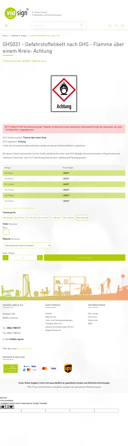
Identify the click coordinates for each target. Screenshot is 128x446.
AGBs (90, 323)
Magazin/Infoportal (53, 330)
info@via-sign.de (16, 339)
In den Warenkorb (84, 257)
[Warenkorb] (122, 25)
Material (6, 238)
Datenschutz (93, 320)
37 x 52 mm (31, 217)
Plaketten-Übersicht (53, 323)
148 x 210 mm (81, 217)
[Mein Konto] (116, 25)
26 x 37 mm (19, 217)
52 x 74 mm (42, 217)
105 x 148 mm (68, 217)
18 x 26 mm (7, 217)
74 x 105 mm (55, 217)
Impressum (92, 317)
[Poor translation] (9, 407)
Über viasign (93, 313)
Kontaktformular (25, 348)
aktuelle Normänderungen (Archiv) (59, 327)
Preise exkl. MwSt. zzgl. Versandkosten (19, 208)
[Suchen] (81, 25)
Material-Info (50, 317)
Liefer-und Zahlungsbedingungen (59, 320)
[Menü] (6, 26)
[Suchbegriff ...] (55, 25)
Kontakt (48, 313)
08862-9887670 (13, 327)
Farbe (5, 224)
